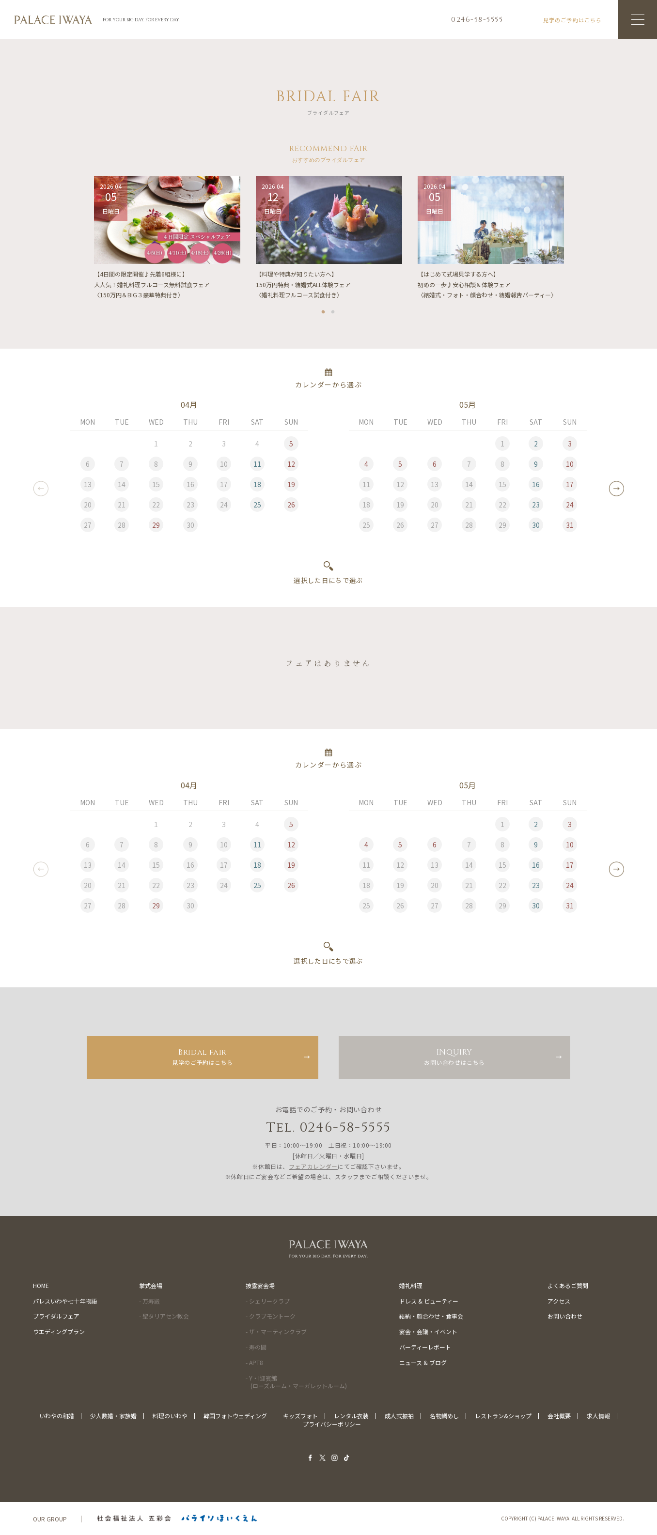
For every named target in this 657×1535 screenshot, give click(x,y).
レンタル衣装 (351, 1416)
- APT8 (254, 1362)
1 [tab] (323, 313)
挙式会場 (150, 1285)
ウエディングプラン (59, 1331)
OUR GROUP (50, 1519)
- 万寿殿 (149, 1301)
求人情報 (598, 1416)
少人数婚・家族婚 (113, 1416)
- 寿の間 (256, 1347)
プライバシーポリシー (332, 1424)
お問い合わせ (565, 1316)
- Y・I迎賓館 (296, 1382)
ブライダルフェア (56, 1316)
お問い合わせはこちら (454, 1056)
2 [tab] (333, 313)
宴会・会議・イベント (428, 1331)
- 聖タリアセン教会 (164, 1316)
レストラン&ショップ (503, 1416)
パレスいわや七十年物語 (65, 1301)
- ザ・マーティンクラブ (276, 1331)
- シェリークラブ (268, 1301)
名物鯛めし (444, 1416)
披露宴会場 (260, 1285)
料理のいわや (170, 1416)
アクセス (559, 1301)
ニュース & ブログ (423, 1362)
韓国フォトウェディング (235, 1416)
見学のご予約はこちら (202, 1056)
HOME (41, 1285)
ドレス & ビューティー (428, 1301)
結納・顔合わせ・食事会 (431, 1316)
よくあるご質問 (568, 1285)
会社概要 (559, 1416)
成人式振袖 (399, 1416)
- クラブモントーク (271, 1316)
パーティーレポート (425, 1347)
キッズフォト (300, 1416)
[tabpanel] (167, 242)
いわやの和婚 (56, 1416)
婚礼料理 (410, 1285)
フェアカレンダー (313, 1166)
